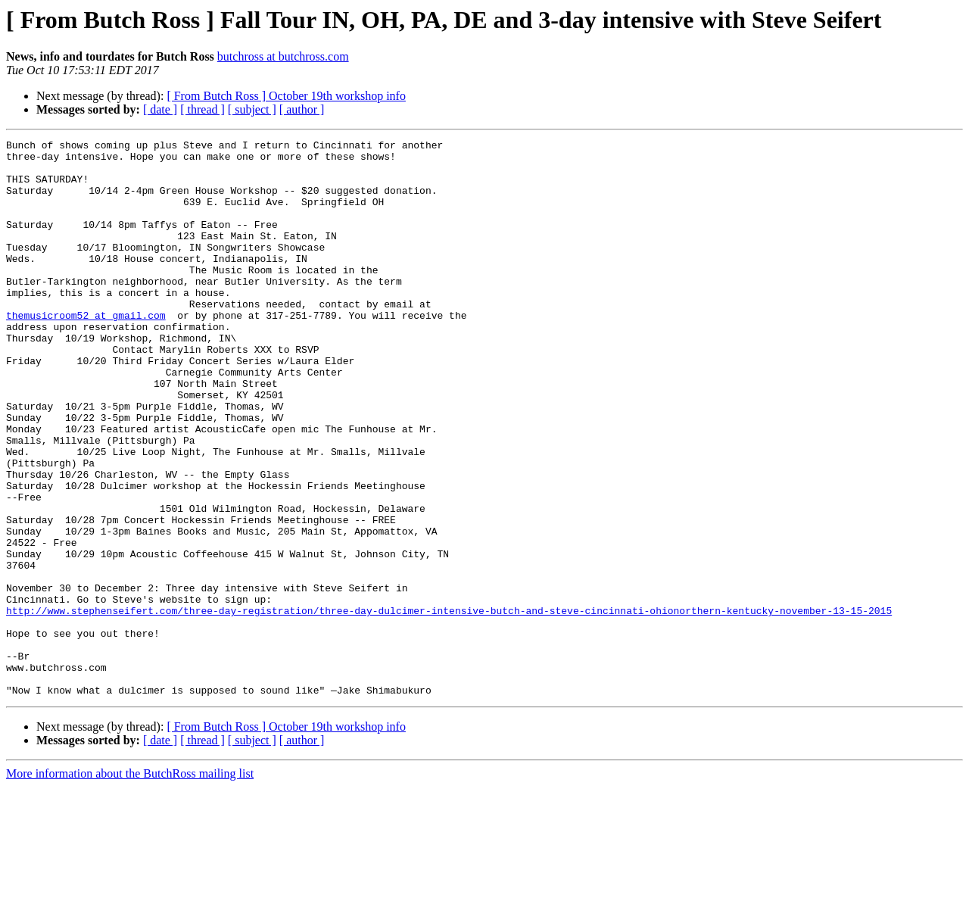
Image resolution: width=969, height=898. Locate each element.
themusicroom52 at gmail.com (86, 351)
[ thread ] (202, 109)
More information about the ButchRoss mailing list (130, 884)
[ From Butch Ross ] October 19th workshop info (286, 95)
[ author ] (302, 109)
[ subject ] (252, 109)
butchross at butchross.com (283, 56)
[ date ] (160, 109)
